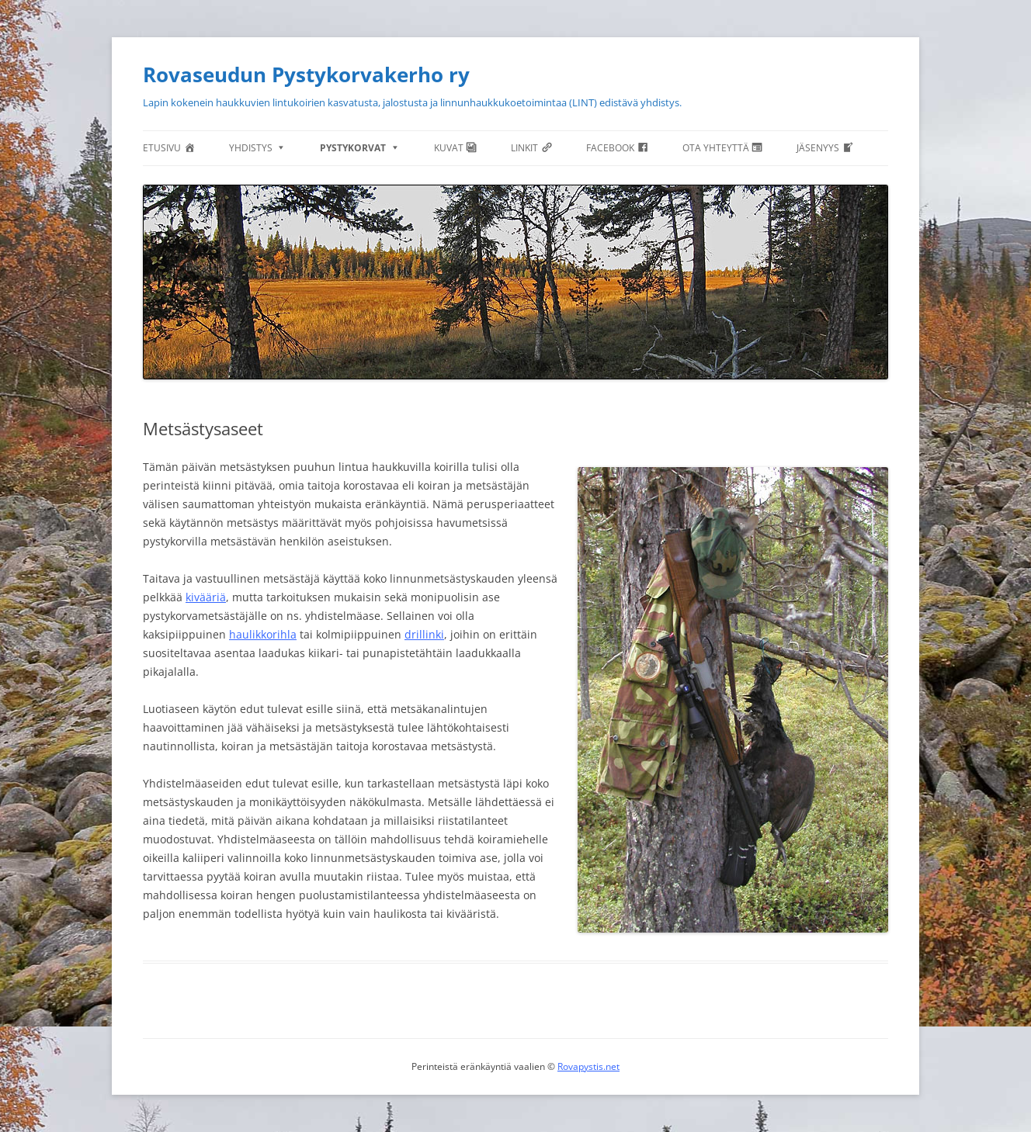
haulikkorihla (263, 634)
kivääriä (206, 597)
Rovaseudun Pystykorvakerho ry (306, 74)
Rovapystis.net (588, 1066)
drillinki (424, 634)
